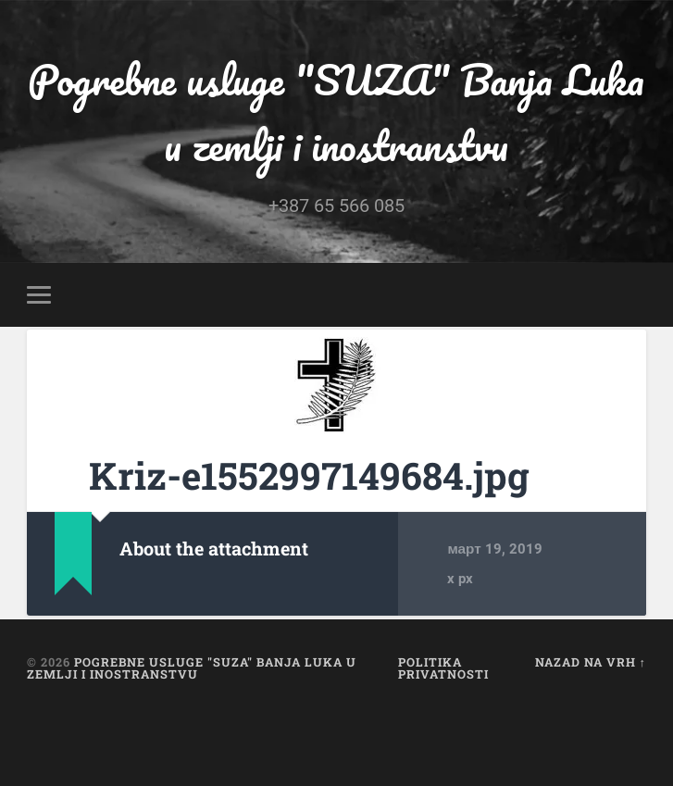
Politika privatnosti (443, 668)
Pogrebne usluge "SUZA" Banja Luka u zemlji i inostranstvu (336, 112)
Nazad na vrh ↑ (590, 662)
